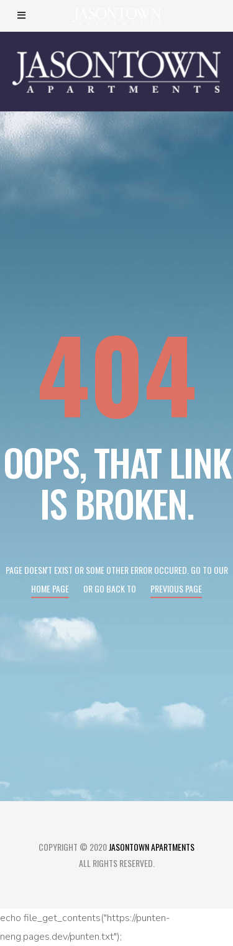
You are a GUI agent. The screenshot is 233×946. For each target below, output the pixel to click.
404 (116, 372)
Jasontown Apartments (151, 846)
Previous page (176, 588)
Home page (50, 588)
